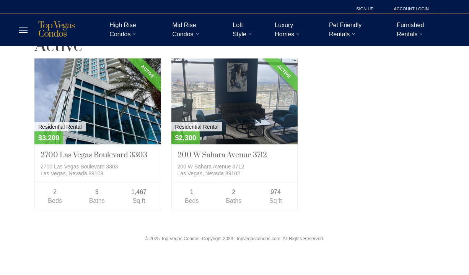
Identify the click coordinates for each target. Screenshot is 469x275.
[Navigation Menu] (23, 30)
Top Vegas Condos (56, 29)
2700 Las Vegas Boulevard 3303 (94, 155)
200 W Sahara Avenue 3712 (222, 155)
